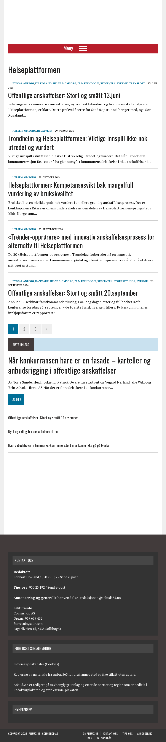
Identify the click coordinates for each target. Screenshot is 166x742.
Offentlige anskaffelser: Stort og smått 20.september (73, 293)
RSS (90, 737)
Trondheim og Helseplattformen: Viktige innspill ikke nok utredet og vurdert (77, 142)
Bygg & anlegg (23, 83)
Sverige (122, 83)
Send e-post (69, 577)
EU (37, 83)
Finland (46, 83)
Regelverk (108, 83)
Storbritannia (124, 281)
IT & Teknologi (88, 83)
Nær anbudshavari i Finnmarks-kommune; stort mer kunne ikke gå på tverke (58, 445)
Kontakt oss (110, 733)
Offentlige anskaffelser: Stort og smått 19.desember (43, 417)
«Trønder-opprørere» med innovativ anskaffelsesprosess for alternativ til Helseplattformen (81, 241)
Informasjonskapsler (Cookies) (36, 664)
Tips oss (127, 733)
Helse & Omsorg (64, 83)
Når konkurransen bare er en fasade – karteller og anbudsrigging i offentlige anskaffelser (79, 365)
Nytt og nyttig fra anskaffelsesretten (33, 431)
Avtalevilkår (104, 737)
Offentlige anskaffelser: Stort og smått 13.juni (64, 95)
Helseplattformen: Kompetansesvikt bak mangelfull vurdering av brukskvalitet (70, 189)
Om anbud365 (90, 733)
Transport (137, 83)
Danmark (42, 281)
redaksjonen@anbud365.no (100, 597)
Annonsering (144, 733)
